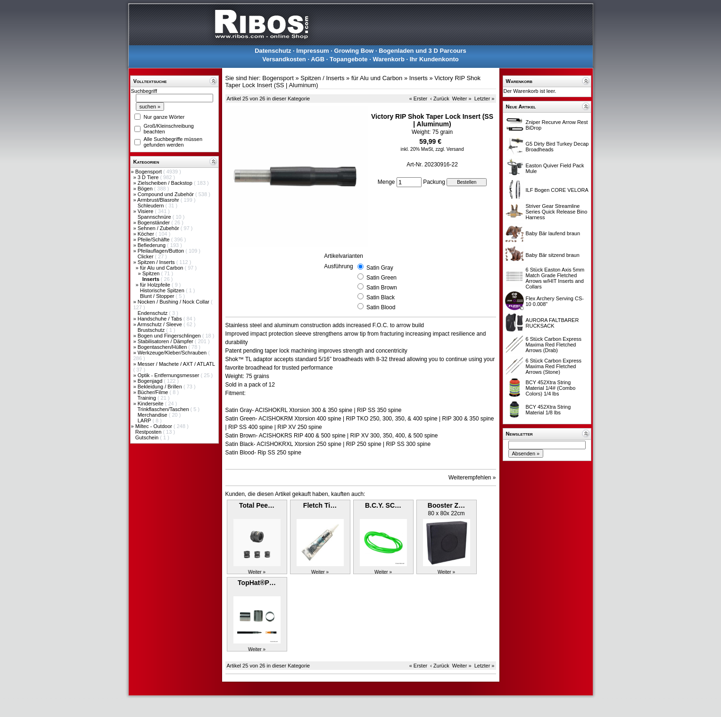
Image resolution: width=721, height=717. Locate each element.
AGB (317, 59)
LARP (145, 420)
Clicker (146, 256)
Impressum (312, 50)
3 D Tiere (149, 177)
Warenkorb (388, 59)
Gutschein (147, 437)
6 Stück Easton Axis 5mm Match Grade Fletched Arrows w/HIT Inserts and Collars (555, 278)
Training (147, 398)
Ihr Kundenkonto (434, 59)
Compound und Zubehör (166, 194)
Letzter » (484, 98)
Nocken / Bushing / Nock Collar (174, 302)
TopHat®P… (257, 582)
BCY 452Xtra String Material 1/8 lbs (548, 409)
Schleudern (152, 205)
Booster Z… (446, 505)
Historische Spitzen (163, 290)
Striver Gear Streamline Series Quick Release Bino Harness (557, 211)
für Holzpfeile (156, 285)
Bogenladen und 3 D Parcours (422, 50)
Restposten (149, 432)
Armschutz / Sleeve (160, 324)
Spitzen (151, 273)
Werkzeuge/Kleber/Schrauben (173, 352)
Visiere (146, 211)
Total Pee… (256, 505)
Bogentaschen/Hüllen (163, 347)
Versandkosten (284, 59)
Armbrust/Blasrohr (159, 200)
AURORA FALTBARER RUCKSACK (552, 323)
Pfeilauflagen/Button (162, 251)
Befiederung (152, 245)
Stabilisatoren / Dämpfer (166, 341)
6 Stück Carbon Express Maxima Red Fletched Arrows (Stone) (554, 366)
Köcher (147, 234)
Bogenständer (155, 222)
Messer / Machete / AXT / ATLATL (176, 364)
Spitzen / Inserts (157, 262)
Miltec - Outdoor (154, 426)
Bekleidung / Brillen (160, 386)
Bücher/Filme (154, 392)
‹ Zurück (439, 98)
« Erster (418, 98)
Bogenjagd (151, 381)
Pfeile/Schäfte (154, 239)
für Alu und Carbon (162, 268)
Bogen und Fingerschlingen (170, 335)
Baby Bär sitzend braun (553, 255)
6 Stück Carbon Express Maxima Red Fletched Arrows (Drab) (554, 344)
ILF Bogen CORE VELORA (557, 190)
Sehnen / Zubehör (159, 228)
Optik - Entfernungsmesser (169, 375)
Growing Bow (354, 50)
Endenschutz (153, 313)
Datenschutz (273, 50)
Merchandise (153, 415)
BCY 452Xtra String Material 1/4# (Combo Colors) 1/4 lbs (551, 387)
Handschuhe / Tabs (160, 318)
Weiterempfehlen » (472, 477)
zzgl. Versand (449, 149)
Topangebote (349, 59)
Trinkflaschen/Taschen (163, 409)
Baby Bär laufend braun (553, 233)
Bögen (146, 188)
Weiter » (462, 98)
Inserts (418, 78)
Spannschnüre (155, 217)
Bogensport (149, 171)
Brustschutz (152, 330)
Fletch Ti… (320, 505)
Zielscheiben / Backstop (166, 183)
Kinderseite (151, 403)
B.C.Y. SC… (383, 505)
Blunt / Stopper (158, 296)
